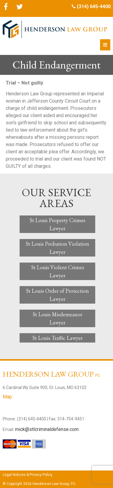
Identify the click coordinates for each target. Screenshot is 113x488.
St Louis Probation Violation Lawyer (57, 247)
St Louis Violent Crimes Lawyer (57, 271)
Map (7, 397)
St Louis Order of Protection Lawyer (57, 294)
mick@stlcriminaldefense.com (47, 429)
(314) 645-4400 (94, 6)
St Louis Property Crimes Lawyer (57, 224)
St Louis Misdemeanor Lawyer (57, 318)
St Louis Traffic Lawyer (57, 337)
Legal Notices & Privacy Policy (27, 475)
